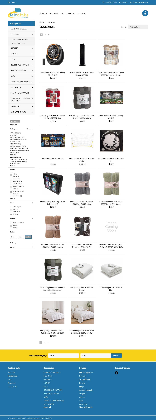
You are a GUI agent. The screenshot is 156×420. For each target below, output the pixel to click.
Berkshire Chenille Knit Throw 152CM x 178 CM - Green (110, 202)
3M (13, 174)
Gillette (82, 397)
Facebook (116, 372)
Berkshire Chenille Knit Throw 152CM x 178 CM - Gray (81, 202)
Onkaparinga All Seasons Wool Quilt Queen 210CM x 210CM (52, 331)
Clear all (13, 125)
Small (14, 214)
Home (41, 22)
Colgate (82, 393)
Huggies (82, 376)
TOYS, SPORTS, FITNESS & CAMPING (20, 99)
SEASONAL (14, 34)
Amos (14, 193)
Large (14, 209)
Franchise (70, 13)
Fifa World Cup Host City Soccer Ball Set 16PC (52, 202)
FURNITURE (15, 106)
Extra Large (16, 207)
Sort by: (124, 27)
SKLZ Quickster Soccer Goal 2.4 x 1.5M (81, 159)
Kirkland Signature (86, 372)
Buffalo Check (17, 223)
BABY (12, 76)
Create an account (142, 2)
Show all (47, 407)
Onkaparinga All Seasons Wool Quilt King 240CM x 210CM (82, 331)
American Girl (17, 191)
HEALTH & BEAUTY (18, 70)
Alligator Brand (17, 186)
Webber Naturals (86, 390)
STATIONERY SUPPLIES (19, 93)
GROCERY (14, 48)
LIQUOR (13, 53)
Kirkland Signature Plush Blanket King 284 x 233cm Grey (81, 116)
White (14, 227)
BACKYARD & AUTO (18, 112)
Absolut (15, 179)
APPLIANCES (15, 87)
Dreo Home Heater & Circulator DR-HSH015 (52, 73)
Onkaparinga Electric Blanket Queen (81, 288)
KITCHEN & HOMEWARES (20, 81)
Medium (15, 211)
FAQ (62, 13)
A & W (14, 176)
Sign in (132, 2)
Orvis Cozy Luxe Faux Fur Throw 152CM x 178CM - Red (52, 116)
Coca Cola (83, 404)
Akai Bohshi (16, 184)
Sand (14, 225)
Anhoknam (16, 196)
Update (28, 237)
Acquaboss (16, 181)
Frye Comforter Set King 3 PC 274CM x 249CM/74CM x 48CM (111, 245)
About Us (43, 13)
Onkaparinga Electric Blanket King (111, 288)
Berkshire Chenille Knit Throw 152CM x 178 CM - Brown (52, 245)
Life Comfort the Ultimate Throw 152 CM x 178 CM (82, 245)
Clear (29, 129)
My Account (123, 2)
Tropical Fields (85, 379)
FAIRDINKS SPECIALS (19, 29)
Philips (81, 386)
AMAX (14, 188)
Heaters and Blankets (20, 39)
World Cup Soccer (18, 43)
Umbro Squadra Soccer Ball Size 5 (111, 159)
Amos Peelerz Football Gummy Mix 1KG (111, 116)
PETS (12, 59)
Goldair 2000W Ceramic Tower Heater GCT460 (82, 73)
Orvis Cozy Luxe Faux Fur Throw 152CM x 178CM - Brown (111, 73)
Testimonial (53, 13)
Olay (81, 400)
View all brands (86, 407)
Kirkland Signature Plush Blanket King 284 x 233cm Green (52, 288)
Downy (82, 383)
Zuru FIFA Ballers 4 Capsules (52, 158)
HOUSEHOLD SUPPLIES (19, 65)
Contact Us (81, 13)
